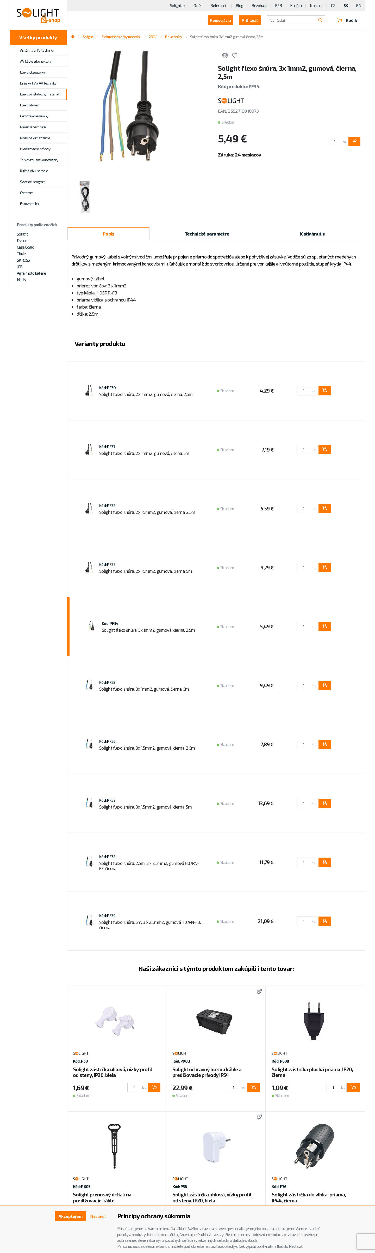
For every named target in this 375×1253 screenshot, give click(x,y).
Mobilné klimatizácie (35, 138)
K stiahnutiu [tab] (312, 234)
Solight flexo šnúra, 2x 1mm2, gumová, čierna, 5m (144, 453)
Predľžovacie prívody (35, 149)
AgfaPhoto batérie (31, 273)
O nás (197, 5)
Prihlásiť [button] (250, 20)
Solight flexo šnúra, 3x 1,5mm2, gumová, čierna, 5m (145, 806)
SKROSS (23, 260)
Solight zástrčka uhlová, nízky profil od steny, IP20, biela (112, 1072)
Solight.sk (177, 5)
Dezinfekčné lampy (34, 116)
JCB (19, 266)
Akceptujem (71, 1216)
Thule (21, 253)
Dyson (22, 240)
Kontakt (316, 5)
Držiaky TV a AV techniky (38, 83)
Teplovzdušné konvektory (39, 160)
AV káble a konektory (35, 61)
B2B (278, 5)
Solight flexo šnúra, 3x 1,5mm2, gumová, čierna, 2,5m (147, 747)
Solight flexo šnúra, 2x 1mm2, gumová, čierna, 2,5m (145, 394)
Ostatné (26, 192)
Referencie (218, 5)
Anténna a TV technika (37, 50)
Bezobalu (259, 5)
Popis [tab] (108, 234)
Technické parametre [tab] (207, 234)
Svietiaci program (32, 181)
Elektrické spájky (32, 72)
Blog (239, 5)
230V (153, 36)
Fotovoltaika (29, 203)
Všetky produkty (38, 37)
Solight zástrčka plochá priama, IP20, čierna (312, 1072)
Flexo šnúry (173, 36)
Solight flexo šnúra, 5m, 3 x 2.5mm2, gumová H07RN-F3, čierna (150, 924)
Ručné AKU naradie (34, 170)
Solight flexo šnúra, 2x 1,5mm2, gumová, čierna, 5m (145, 571)
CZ (333, 5)
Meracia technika (33, 127)
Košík (347, 20)
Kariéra (296, 5)
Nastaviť (98, 1216)
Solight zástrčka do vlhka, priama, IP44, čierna (309, 1197)
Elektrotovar (29, 105)
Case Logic (25, 247)
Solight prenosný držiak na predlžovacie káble (102, 1197)
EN (358, 5)
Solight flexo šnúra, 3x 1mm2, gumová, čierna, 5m (144, 688)
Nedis (21, 279)
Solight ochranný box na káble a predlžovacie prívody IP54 (207, 1072)
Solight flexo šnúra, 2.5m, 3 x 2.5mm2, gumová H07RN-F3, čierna (149, 865)
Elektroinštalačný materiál (39, 94)
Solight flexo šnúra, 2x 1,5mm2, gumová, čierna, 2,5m (147, 512)
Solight (22, 234)
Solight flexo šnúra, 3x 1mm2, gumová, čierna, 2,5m (226, 36)
